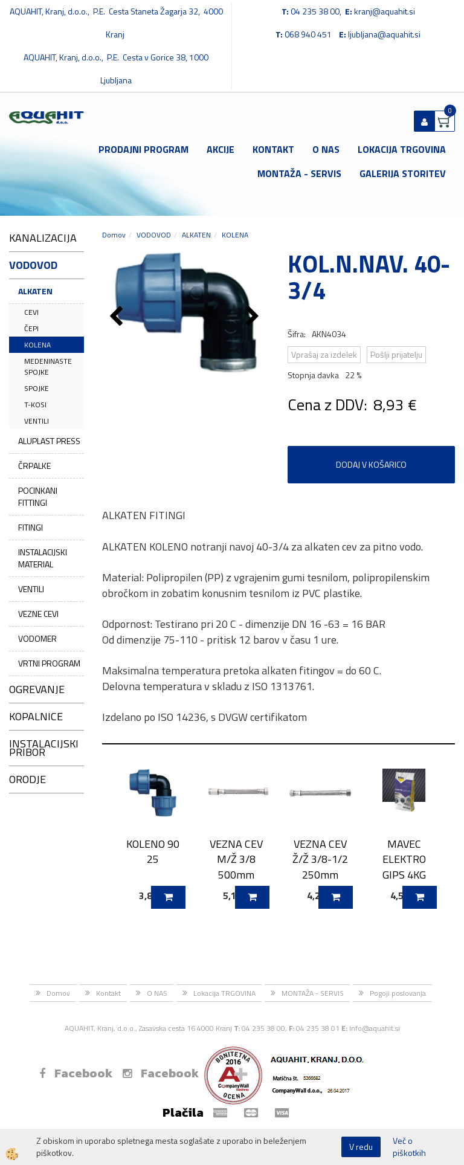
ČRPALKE (34, 465)
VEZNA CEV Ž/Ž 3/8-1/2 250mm (320, 859)
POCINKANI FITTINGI (37, 496)
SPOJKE (36, 388)
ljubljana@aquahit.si (384, 34)
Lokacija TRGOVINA (402, 149)
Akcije (220, 149)
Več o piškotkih (409, 1147)
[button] (254, 317)
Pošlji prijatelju (396, 354)
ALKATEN (35, 291)
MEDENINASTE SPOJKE (48, 366)
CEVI (31, 312)
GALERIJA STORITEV (402, 173)
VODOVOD (154, 234)
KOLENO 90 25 (152, 851)
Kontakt (273, 149)
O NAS (326, 149)
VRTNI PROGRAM (49, 663)
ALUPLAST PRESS (49, 440)
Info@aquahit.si (374, 1028)
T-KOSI (35, 404)
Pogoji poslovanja (398, 993)
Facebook (75, 1073)
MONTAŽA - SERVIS (299, 173)
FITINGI (30, 527)
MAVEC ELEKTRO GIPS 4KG (404, 859)
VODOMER (37, 638)
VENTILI (36, 421)
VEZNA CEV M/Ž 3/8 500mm (236, 859)
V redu (361, 1146)
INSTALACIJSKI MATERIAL (42, 558)
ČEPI (31, 328)
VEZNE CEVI (38, 613)
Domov (114, 234)
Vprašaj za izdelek (324, 354)
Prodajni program (143, 149)
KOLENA (37, 344)
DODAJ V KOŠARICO (371, 464)
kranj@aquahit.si (384, 11)
